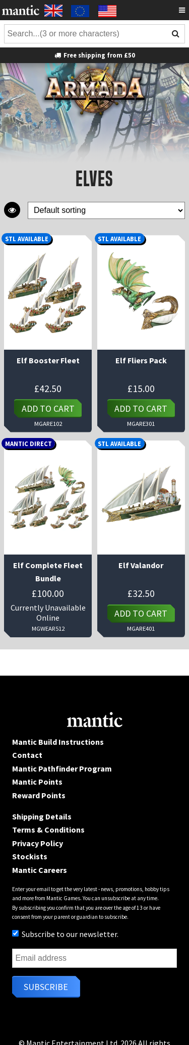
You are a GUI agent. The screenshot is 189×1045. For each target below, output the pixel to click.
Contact (27, 755)
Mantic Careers (39, 870)
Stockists (29, 856)
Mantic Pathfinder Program (62, 768)
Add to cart (48, 408)
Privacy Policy (37, 843)
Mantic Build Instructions (58, 742)
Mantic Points (37, 782)
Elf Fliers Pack (141, 360)
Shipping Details (42, 816)
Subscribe (46, 987)
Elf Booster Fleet (48, 360)
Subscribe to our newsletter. (65, 934)
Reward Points (39, 795)
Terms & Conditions (48, 829)
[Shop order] (106, 210)
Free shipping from (94, 55)
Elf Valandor (140, 565)
